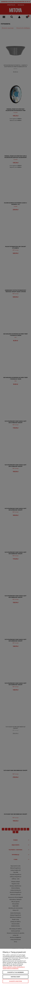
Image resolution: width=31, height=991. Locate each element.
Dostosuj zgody (15, 976)
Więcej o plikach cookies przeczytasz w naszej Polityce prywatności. (14, 967)
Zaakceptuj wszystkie (15, 981)
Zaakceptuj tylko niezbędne (15, 972)
